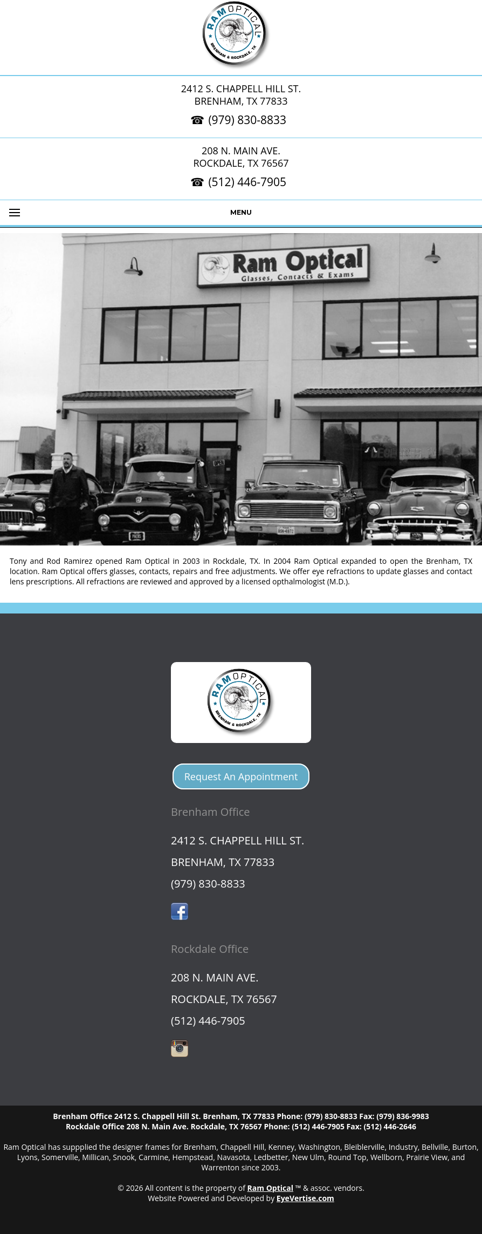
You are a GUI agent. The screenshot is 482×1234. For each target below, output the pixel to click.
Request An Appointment (241, 776)
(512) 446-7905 (247, 181)
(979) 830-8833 (247, 119)
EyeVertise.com (305, 1198)
